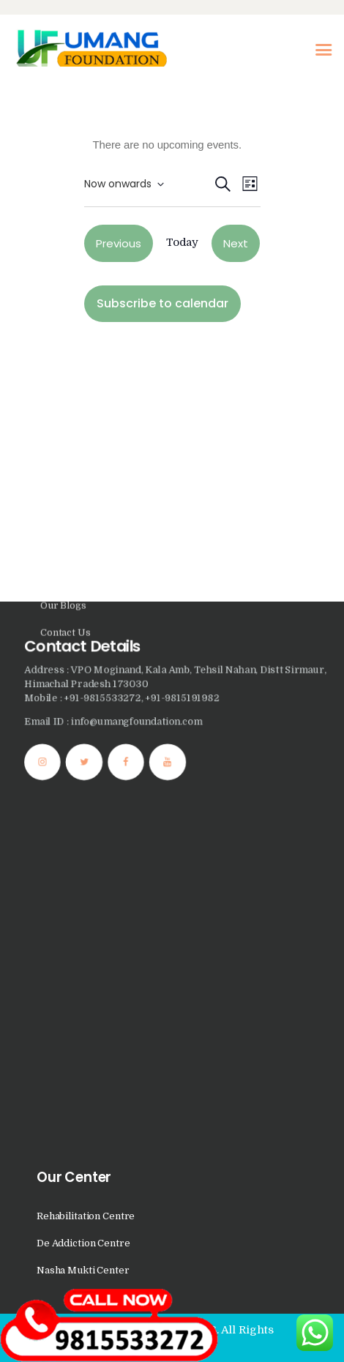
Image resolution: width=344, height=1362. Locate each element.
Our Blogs (63, 254)
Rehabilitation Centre (86, 1216)
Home (54, 173)
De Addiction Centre (83, 1243)
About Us (61, 200)
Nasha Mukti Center (83, 1270)
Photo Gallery (71, 227)
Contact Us (65, 281)
